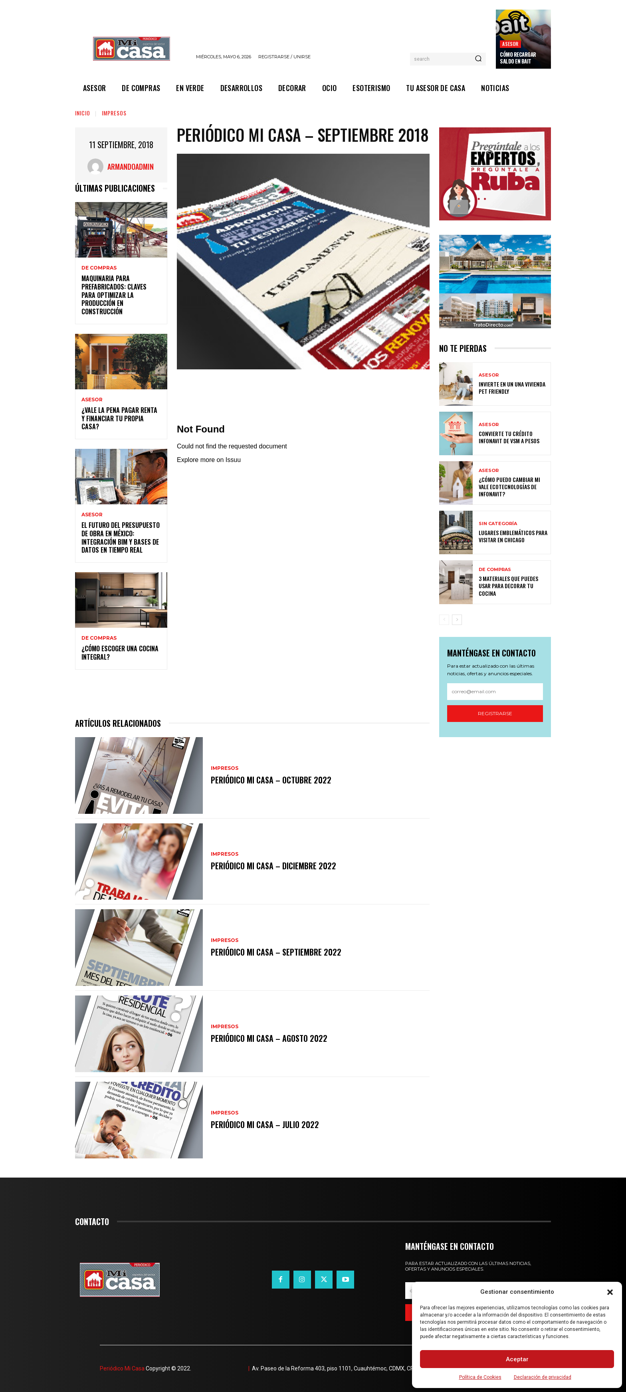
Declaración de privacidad (542, 1377)
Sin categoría (498, 524)
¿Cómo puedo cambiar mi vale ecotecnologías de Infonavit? (509, 486)
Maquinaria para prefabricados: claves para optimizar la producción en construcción (114, 295)
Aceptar (517, 1359)
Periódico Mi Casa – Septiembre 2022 (276, 952)
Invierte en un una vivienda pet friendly (512, 387)
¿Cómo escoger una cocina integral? (119, 653)
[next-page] (457, 620)
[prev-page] (444, 620)
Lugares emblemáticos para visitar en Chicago (513, 536)
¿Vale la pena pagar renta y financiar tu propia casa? (119, 418)
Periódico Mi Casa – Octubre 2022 (271, 780)
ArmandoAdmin (130, 166)
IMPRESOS (114, 113)
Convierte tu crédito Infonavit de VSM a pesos (509, 437)
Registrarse (495, 713)
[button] (610, 1292)
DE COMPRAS (99, 268)
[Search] (478, 59)
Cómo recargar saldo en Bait (518, 57)
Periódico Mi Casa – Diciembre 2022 (273, 866)
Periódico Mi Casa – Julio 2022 (265, 1124)
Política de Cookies (480, 1377)
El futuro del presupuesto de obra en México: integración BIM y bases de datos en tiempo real (120, 537)
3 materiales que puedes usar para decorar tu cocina (508, 585)
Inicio (82, 113)
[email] (495, 691)
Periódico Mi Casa (122, 1368)
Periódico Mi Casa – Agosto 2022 (269, 1038)
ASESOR (510, 43)
